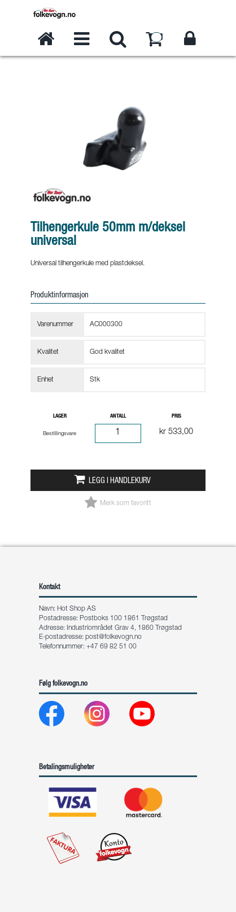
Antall (118, 416)
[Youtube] (151, 716)
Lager (60, 416)
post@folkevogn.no (113, 637)
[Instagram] (106, 716)
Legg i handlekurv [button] (120, 481)
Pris (176, 416)
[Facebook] (60, 716)
